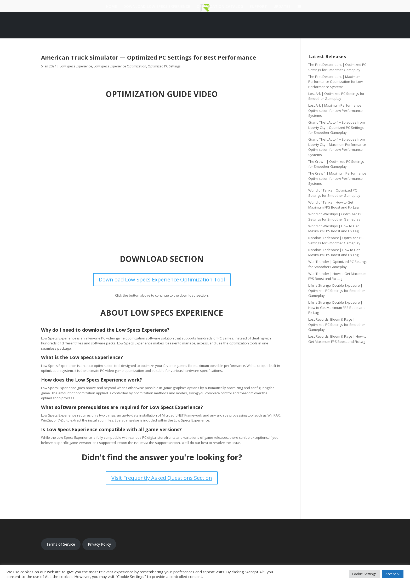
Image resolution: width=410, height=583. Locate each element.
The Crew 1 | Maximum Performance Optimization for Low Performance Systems (337, 178)
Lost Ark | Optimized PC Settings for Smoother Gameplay (336, 96)
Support (258, 7)
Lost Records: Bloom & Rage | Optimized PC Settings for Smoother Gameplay (336, 324)
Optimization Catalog (220, 7)
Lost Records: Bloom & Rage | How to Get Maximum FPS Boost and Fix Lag (337, 339)
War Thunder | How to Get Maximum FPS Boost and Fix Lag (337, 276)
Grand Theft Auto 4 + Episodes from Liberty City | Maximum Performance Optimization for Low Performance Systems (337, 147)
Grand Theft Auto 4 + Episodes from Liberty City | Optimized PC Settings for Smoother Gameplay (336, 127)
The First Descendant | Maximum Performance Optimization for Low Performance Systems (335, 81)
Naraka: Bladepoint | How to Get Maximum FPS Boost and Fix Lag (334, 252)
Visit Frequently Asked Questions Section (161, 477)
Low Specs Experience (76, 66)
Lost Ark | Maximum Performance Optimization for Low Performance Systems (335, 110)
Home (111, 7)
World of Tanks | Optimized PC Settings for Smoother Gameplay (334, 193)
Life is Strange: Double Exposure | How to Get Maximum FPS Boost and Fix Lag (337, 307)
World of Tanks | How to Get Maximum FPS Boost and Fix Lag (333, 205)
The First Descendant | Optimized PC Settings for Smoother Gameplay (337, 67)
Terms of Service (60, 544)
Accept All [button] (392, 574)
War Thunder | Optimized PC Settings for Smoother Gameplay (337, 264)
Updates (282, 7)
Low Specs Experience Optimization (120, 66)
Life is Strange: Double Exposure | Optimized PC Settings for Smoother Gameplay (336, 290)
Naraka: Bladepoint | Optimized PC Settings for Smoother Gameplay (335, 240)
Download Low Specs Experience (156, 7)
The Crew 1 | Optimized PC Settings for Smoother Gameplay (336, 164)
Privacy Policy (99, 544)
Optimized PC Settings (164, 66)
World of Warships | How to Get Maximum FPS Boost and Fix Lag (333, 229)
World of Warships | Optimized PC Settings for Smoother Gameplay (335, 217)
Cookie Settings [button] (364, 574)
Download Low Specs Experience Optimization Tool (162, 279)
